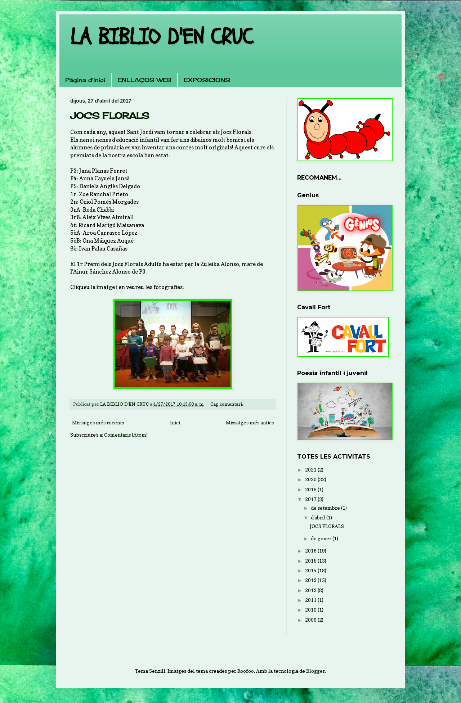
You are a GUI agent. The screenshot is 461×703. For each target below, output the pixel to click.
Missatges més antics (250, 422)
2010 (311, 610)
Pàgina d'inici (85, 80)
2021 (311, 470)
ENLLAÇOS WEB (144, 80)
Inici (175, 422)
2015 (311, 561)
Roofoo (245, 671)
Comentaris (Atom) (126, 435)
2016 (311, 550)
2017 (311, 499)
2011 (311, 600)
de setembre (326, 508)
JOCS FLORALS (109, 115)
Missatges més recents (98, 422)
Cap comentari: (227, 404)
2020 (311, 479)
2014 (311, 570)
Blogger (315, 671)
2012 (311, 590)
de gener (321, 538)
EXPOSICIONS (207, 80)
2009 (311, 620)
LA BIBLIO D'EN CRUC (161, 37)
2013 (311, 580)
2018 (311, 489)
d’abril (318, 517)
